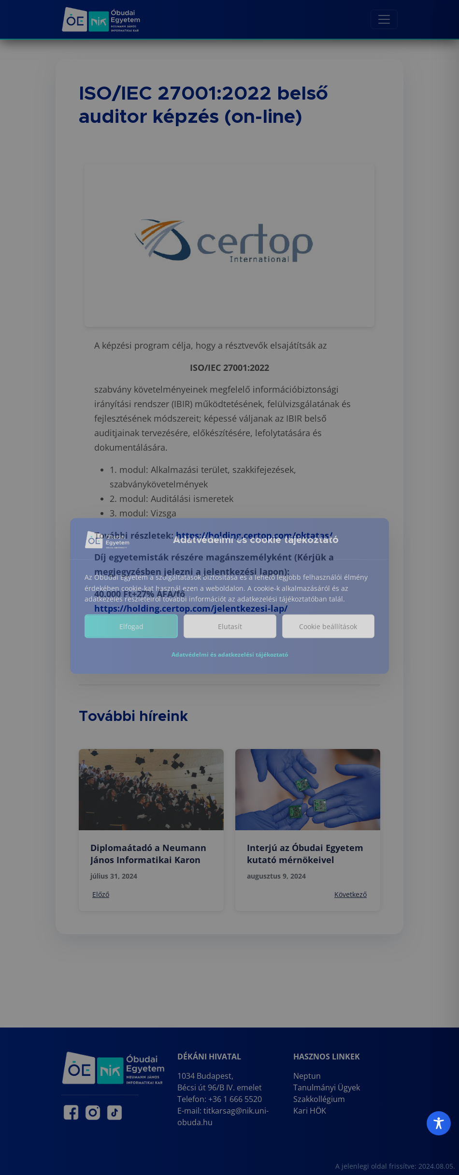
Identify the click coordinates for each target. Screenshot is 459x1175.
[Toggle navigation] (384, 19)
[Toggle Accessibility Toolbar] (439, 1123)
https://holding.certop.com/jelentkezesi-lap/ (190, 608)
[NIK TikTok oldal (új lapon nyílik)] (114, 1112)
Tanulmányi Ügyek (326, 1087)
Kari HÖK (309, 1110)
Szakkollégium (319, 1099)
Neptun (307, 1076)
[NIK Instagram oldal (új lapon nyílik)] (92, 1112)
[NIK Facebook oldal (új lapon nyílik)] (71, 1112)
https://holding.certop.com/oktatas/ (254, 535)
